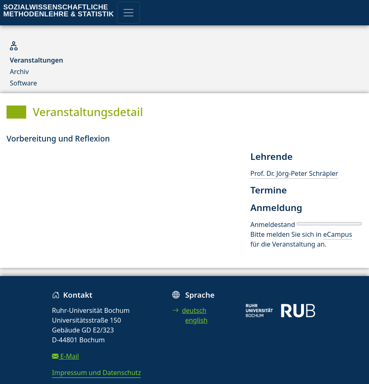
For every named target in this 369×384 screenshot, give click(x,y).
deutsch (189, 310)
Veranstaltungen (36, 60)
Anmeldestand (272, 224)
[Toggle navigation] (128, 13)
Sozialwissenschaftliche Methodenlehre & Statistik (58, 10)
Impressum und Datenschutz (96, 372)
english (196, 320)
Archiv (19, 71)
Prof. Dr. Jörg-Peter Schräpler (294, 173)
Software (23, 83)
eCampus (337, 234)
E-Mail (65, 356)
